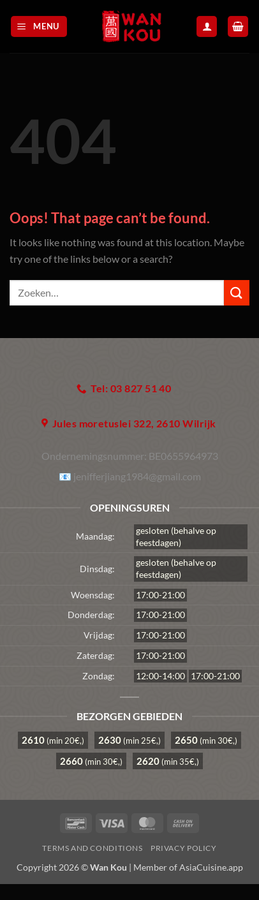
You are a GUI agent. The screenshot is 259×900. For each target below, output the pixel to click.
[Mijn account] (206, 26)
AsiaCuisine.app (211, 867)
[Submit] (236, 292)
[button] (39, 26)
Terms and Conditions (92, 848)
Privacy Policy (184, 848)
